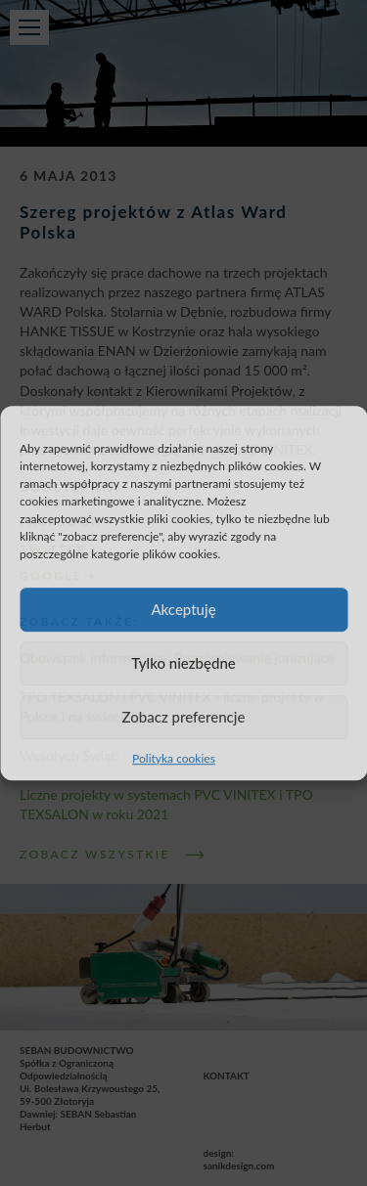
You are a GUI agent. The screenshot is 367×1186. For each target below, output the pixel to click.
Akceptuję (183, 609)
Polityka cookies (173, 758)
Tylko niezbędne (183, 663)
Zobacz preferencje (184, 716)
